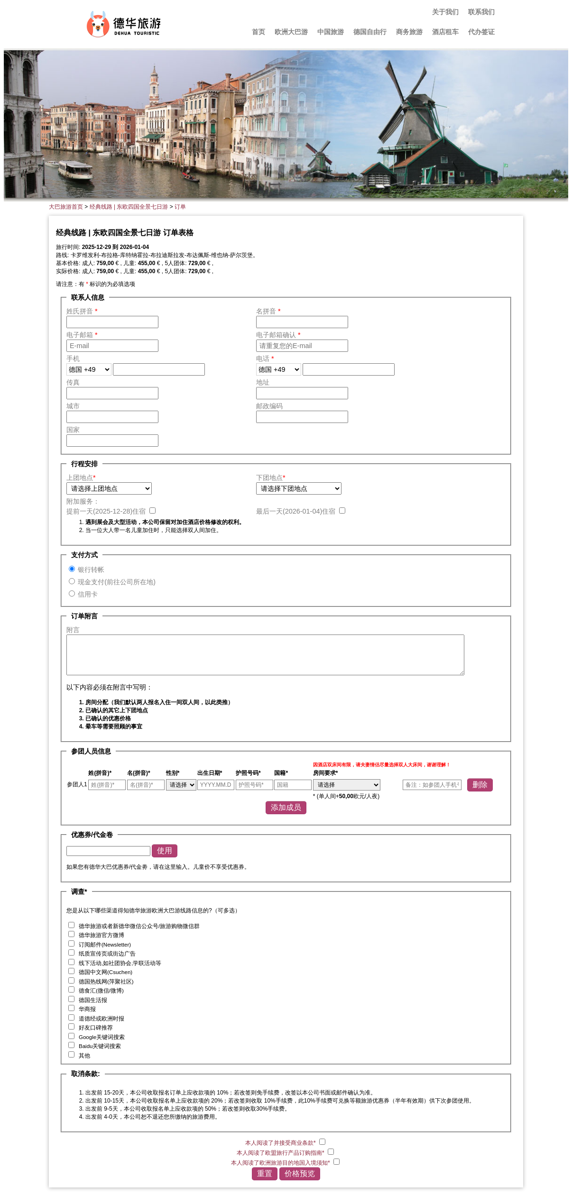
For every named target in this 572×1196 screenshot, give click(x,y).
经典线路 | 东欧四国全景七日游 (129, 206)
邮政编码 (269, 406)
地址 (262, 382)
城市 (73, 406)
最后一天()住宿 (296, 511)
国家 (73, 429)
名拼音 (268, 311)
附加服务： (83, 501)
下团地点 (271, 477)
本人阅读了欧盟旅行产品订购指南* (281, 1153)
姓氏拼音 (82, 311)
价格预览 (300, 1173)
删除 (480, 785)
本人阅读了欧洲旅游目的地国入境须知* (281, 1162)
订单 (180, 206)
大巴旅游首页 (66, 206)
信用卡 (88, 594)
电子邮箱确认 (278, 335)
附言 (73, 630)
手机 (73, 358)
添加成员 (286, 807)
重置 (264, 1173)
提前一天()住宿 (107, 511)
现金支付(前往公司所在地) (117, 582)
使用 (164, 850)
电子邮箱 (82, 335)
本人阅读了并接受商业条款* (281, 1143)
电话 (265, 358)
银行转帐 (91, 569)
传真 (73, 382)
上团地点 (81, 477)
